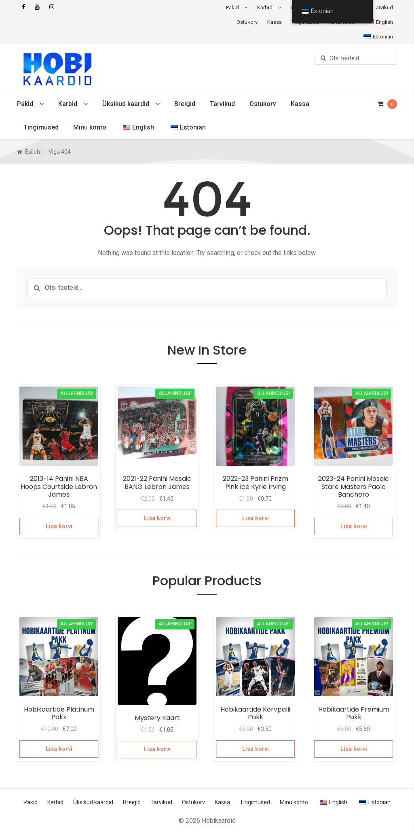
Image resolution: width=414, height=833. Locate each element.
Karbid (264, 7)
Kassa (274, 22)
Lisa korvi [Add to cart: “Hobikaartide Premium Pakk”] (353, 748)
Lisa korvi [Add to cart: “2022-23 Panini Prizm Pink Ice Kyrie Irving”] (255, 518)
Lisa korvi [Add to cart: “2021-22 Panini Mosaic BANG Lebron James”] (157, 518)
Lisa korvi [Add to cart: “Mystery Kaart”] (157, 748)
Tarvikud (383, 7)
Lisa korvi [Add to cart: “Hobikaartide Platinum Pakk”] (59, 748)
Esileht (33, 152)
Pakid (232, 7)
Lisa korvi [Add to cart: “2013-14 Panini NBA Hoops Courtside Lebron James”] (59, 526)
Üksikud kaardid (125, 104)
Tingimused (41, 127)
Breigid (184, 104)
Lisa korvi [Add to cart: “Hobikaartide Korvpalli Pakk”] (255, 748)
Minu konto (89, 127)
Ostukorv (247, 22)
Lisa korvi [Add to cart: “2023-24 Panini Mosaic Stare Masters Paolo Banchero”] (353, 526)
